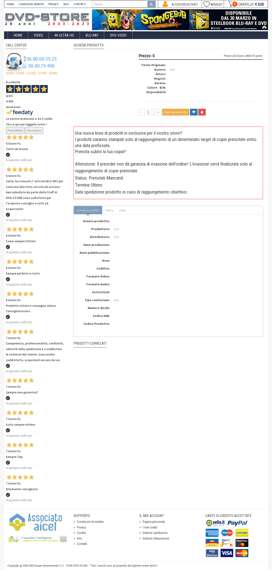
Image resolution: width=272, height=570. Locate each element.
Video (38, 35)
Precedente (15, 130)
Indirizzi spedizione (155, 533)
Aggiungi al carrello (176, 112)
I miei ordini (150, 527)
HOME (10, 4)
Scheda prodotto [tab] (88, 210)
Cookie (81, 533)
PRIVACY (53, 4)
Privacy (81, 527)
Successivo (34, 130)
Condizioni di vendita (90, 522)
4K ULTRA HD (64, 35)
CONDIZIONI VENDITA (31, 4)
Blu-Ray (91, 35)
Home (18, 35)
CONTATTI (80, 4)
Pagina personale (154, 522)
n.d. (172, 69)
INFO (66, 4)
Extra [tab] (123, 210)
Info (79, 538)
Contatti (82, 544)
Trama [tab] (109, 210)
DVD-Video (118, 35)
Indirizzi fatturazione (156, 538)
